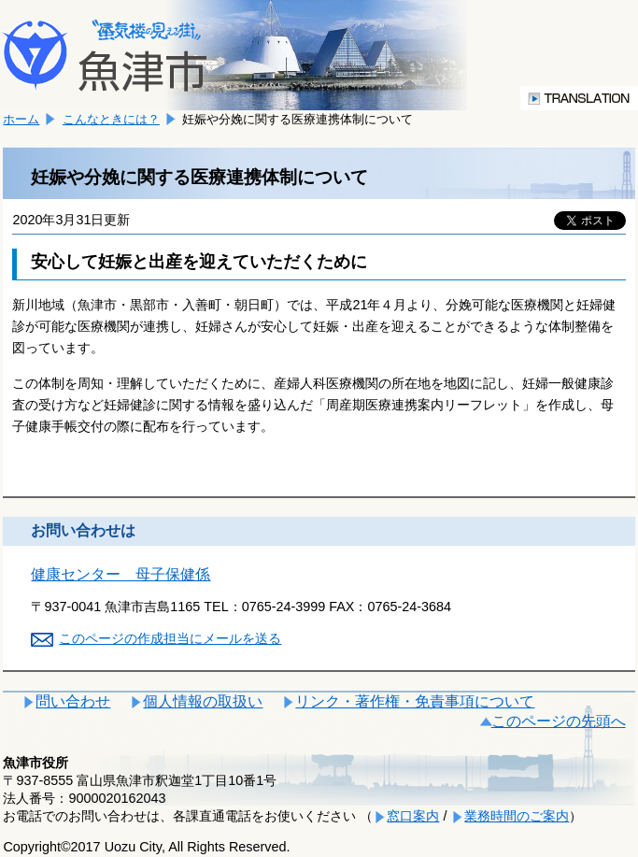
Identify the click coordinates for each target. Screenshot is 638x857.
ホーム (21, 119)
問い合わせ (72, 701)
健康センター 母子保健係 (120, 574)
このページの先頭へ (558, 721)
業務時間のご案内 (516, 815)
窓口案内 (413, 815)
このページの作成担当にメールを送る (170, 638)
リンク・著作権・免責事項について (414, 701)
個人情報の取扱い (202, 701)
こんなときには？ (111, 119)
